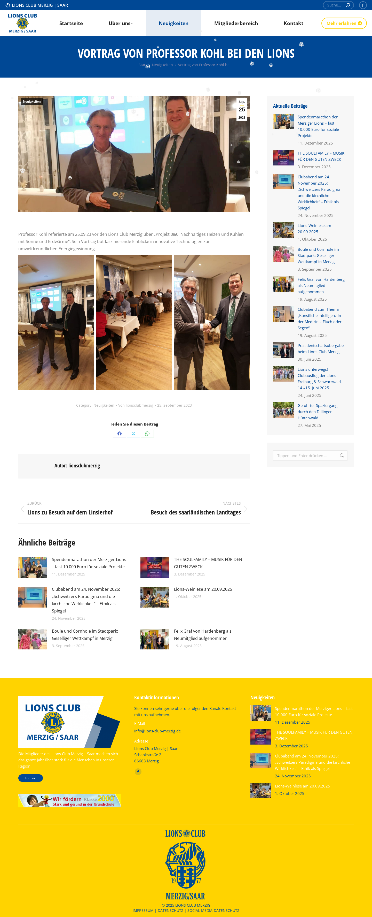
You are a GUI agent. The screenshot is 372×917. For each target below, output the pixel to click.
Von (135, 405)
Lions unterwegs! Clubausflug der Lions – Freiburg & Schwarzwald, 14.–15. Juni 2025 (320, 378)
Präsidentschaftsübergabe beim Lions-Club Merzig (321, 348)
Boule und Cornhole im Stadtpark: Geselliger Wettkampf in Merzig (85, 634)
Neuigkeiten (32, 101)
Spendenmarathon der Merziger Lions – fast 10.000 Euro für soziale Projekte (89, 563)
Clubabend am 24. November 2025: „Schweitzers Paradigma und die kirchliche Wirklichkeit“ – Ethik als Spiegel (86, 600)
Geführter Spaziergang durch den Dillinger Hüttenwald (317, 411)
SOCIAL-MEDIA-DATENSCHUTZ (213, 910)
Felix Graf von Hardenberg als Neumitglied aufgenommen (203, 634)
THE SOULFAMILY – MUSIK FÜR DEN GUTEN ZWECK (208, 563)
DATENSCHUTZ (170, 910)
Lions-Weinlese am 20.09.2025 (203, 589)
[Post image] (32, 567)
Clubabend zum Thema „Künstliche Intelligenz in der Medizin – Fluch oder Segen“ (320, 318)
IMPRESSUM (143, 910)
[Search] (338, 5)
